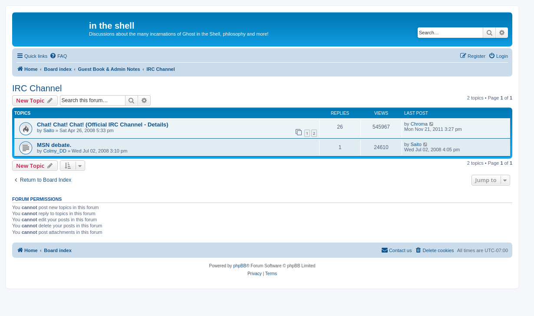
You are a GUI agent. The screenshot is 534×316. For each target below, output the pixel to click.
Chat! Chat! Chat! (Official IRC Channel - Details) (102, 124)
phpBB (239, 265)
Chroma (419, 123)
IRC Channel (37, 88)
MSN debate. (54, 145)
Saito (48, 130)
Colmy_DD (54, 150)
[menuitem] (58, 56)
